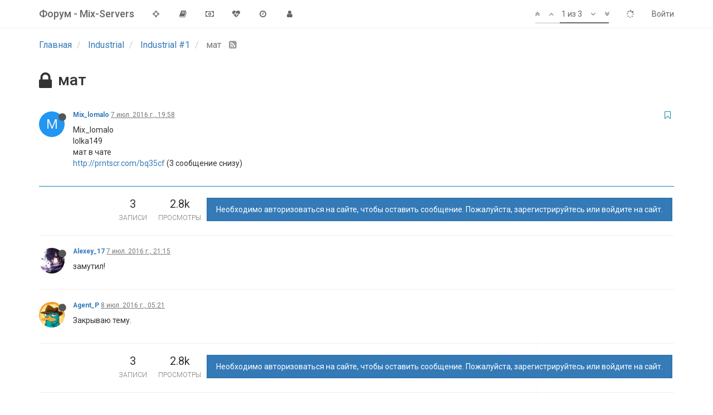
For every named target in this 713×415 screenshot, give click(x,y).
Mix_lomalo (91, 115)
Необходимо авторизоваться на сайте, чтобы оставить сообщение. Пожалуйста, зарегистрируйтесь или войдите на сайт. (439, 209)
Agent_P (86, 305)
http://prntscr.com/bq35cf (119, 163)
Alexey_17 (89, 251)
